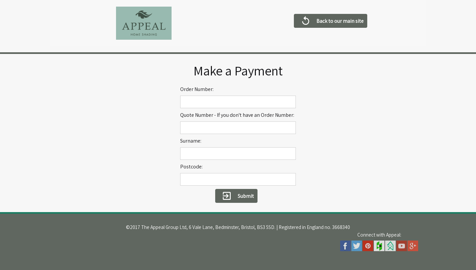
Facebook (345, 246)
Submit (236, 196)
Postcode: (191, 166)
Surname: (190, 140)
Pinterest (368, 246)
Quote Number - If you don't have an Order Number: (237, 115)
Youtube (401, 246)
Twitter (356, 246)
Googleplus (413, 246)
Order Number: (197, 89)
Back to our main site (331, 21)
